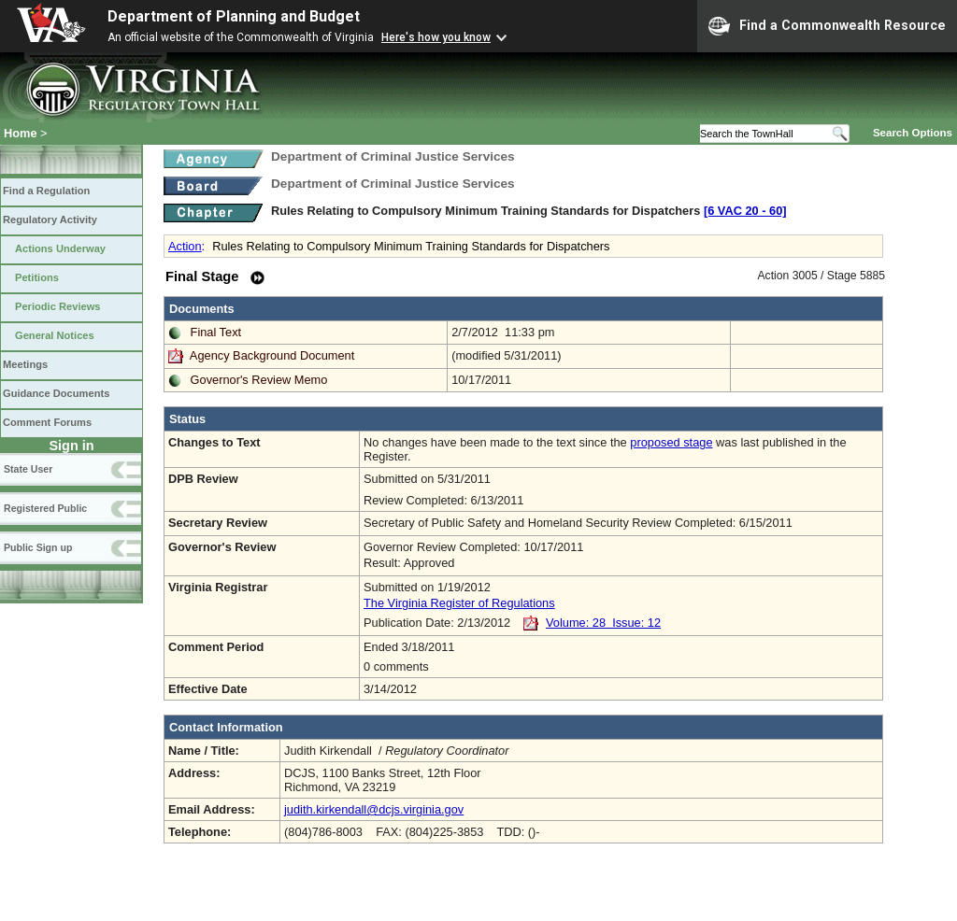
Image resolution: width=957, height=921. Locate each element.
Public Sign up (38, 547)
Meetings (25, 364)
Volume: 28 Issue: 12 (603, 623)
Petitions (37, 277)
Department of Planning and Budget (233, 16)
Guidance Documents (56, 393)
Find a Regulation (46, 190)
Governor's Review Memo (259, 380)
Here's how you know (436, 37)
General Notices (54, 335)
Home (20, 133)
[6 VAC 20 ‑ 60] (745, 211)
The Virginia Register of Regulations (459, 603)
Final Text (216, 332)
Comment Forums (47, 422)
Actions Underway (60, 248)
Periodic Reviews (58, 306)
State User (28, 469)
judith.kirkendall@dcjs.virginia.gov (374, 809)
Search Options (912, 132)
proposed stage (671, 442)
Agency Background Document (272, 355)
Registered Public (45, 508)
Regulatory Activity (50, 219)
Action (185, 246)
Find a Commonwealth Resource (827, 26)
